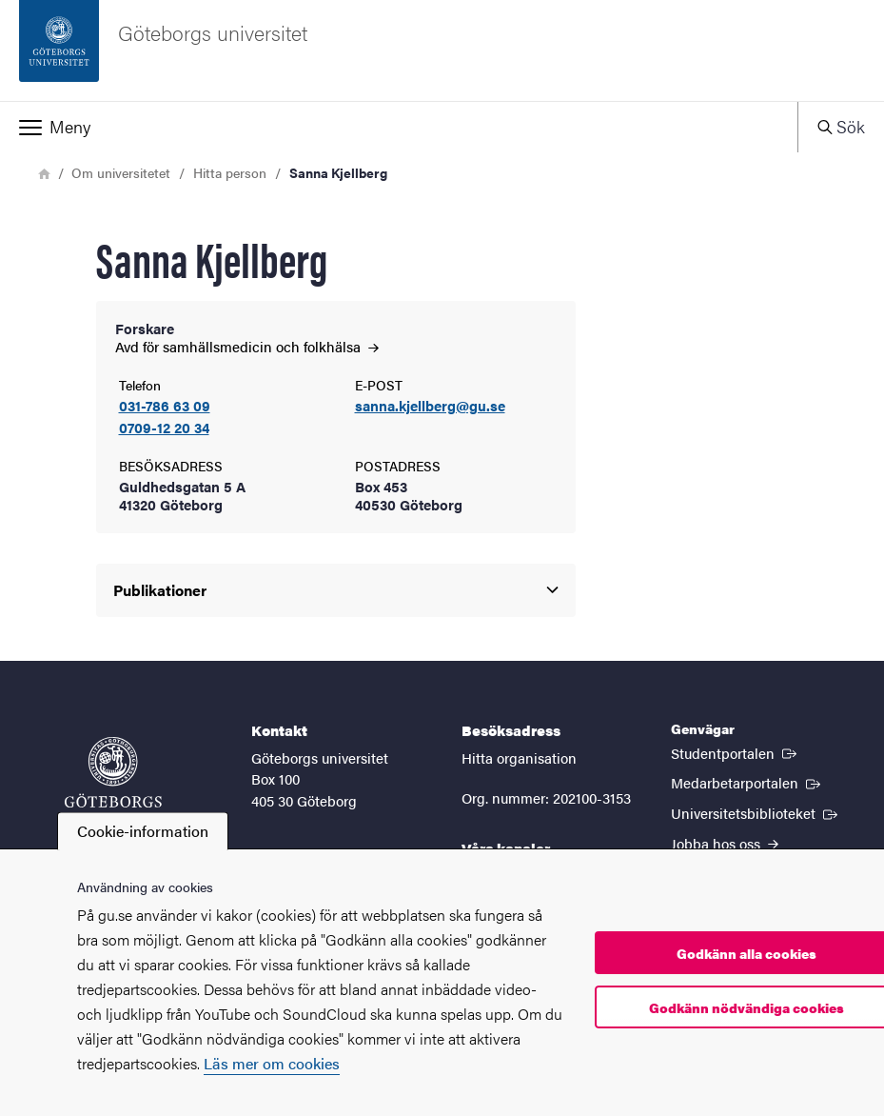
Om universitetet (120, 172)
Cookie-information (142, 831)
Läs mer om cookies (272, 1063)
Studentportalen (735, 752)
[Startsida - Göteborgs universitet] (442, 50)
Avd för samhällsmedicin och (247, 346)
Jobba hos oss (724, 843)
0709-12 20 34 (164, 428)
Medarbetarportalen (747, 781)
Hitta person (229, 172)
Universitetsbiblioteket (756, 812)
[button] (398, 126)
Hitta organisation (519, 757)
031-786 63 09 (164, 406)
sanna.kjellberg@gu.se (430, 406)
